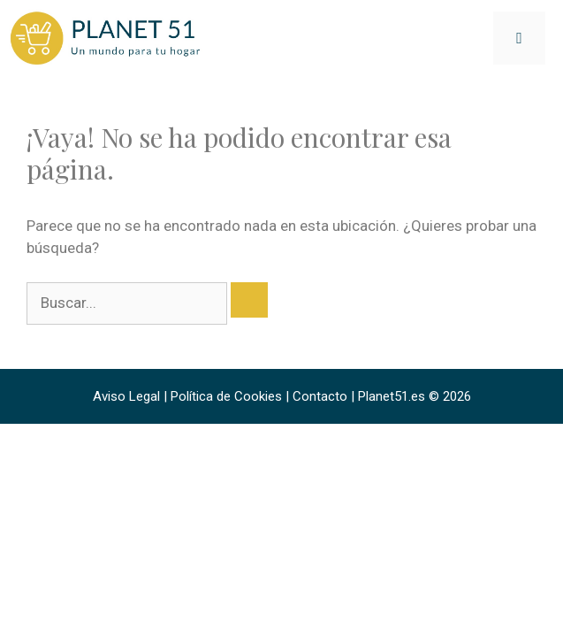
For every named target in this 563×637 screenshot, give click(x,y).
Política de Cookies (226, 396)
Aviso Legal (126, 396)
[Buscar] (249, 300)
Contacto (320, 396)
